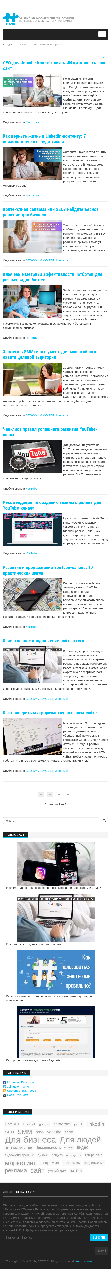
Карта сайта (83, 1261)
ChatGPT (12, 1124)
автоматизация (19, 1147)
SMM (25, 1132)
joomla (79, 1124)
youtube (54, 1132)
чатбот (76, 1170)
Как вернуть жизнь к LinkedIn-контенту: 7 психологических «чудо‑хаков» (44, 138)
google (44, 1124)
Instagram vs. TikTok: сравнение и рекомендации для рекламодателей (53, 887)
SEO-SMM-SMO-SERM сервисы (47, 260)
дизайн (43, 1155)
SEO (9, 1132)
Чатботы (31, 337)
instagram (61, 1124)
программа (49, 1163)
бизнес (68, 1147)
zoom (69, 1132)
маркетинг (20, 1163)
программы (72, 1163)
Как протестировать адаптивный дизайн (33, 1060)
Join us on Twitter (16, 1086)
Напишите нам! (15, 1095)
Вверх (101, 1251)
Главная (25, 44)
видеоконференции (19, 1155)
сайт (37, 1170)
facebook (29, 1124)
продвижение (94, 1163)
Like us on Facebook (18, 1082)
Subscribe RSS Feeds (19, 1090)
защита (57, 1155)
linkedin (95, 1124)
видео (82, 1147)
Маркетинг (33, 122)
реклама (16, 1170)
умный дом (57, 1170)
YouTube (31, 488)
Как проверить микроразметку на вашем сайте (50, 713)
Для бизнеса (30, 1139)
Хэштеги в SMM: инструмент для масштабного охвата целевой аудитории (49, 354)
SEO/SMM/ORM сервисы (48, 44)
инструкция (74, 1155)
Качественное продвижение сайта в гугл (43, 640)
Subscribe (99, 1237)
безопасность (49, 1147)
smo (40, 1132)
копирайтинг (93, 1155)
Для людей (80, 1139)
